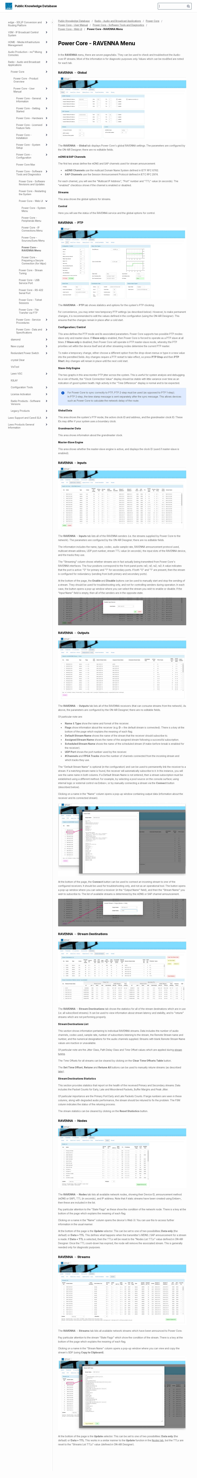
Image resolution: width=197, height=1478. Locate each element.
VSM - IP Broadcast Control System (23, 34)
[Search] (175, 6)
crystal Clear (18, 360)
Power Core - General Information (28, 100)
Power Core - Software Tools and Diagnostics (29, 173)
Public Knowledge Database (36, 6)
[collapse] (46, 201)
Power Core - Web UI (31, 201)
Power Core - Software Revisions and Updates (32, 183)
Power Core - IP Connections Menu (32, 229)
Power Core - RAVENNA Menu (31, 249)
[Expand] (46, 22)
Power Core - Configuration (23, 156)
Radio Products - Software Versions (25, 402)
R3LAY (14, 380)
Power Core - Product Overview (26, 80)
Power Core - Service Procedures (28, 321)
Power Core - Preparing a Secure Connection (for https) (34, 260)
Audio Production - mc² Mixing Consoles (25, 53)
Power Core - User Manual (24, 90)
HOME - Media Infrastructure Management (24, 44)
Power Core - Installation (23, 136)
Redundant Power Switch (25, 353)
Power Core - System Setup (28, 146)
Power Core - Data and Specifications (29, 331)
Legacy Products (20, 410)
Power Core (17, 71)
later (60, 1071)
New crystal (17, 346)
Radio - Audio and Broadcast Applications (24, 63)
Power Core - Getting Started (28, 110)
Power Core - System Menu (34, 209)
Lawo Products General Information (21, 426)
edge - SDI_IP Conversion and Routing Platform (25, 24)
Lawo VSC (16, 373)
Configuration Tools (22, 387)
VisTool (15, 366)
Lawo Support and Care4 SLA (24, 417)
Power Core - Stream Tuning (31, 272)
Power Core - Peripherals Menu (31, 219)
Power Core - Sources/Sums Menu (33, 239)
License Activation (21, 394)
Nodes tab (158, 1440)
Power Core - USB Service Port (29, 282)
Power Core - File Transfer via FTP (29, 311)
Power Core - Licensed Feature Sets (29, 126)
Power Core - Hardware (29, 118)
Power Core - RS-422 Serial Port (31, 292)
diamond (15, 339)
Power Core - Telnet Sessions (30, 301)
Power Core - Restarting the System (32, 193)
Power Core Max (25, 164)
